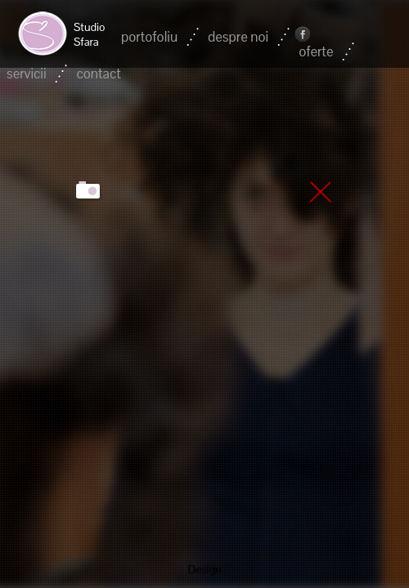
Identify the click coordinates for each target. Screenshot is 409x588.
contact (98, 73)
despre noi (238, 37)
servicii (26, 73)
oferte (316, 51)
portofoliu (149, 37)
